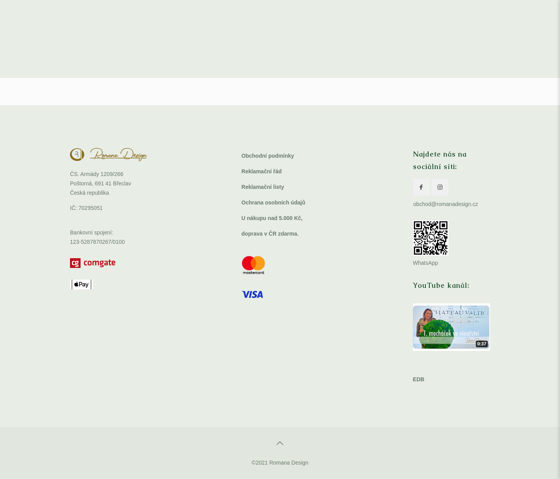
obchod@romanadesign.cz (445, 204)
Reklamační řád (262, 171)
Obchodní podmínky (268, 156)
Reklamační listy (263, 187)
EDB (419, 379)
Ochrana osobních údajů (273, 202)
